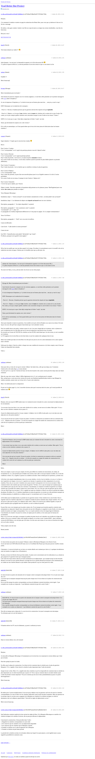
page (5, 98)
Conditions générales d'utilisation (31, 753)
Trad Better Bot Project (12, 6)
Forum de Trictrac (5, 1)
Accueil (3, 753)
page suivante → (5, 742)
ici (17, 369)
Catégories (9, 753)
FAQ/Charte (17, 753)
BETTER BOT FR (6, 37)
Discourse (10, 756)
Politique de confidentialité (49, 753)
